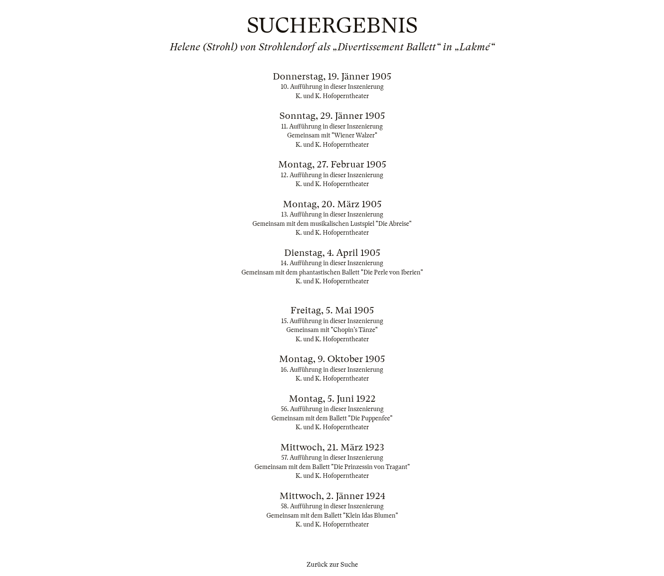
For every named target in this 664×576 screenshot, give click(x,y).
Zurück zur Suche (332, 564)
